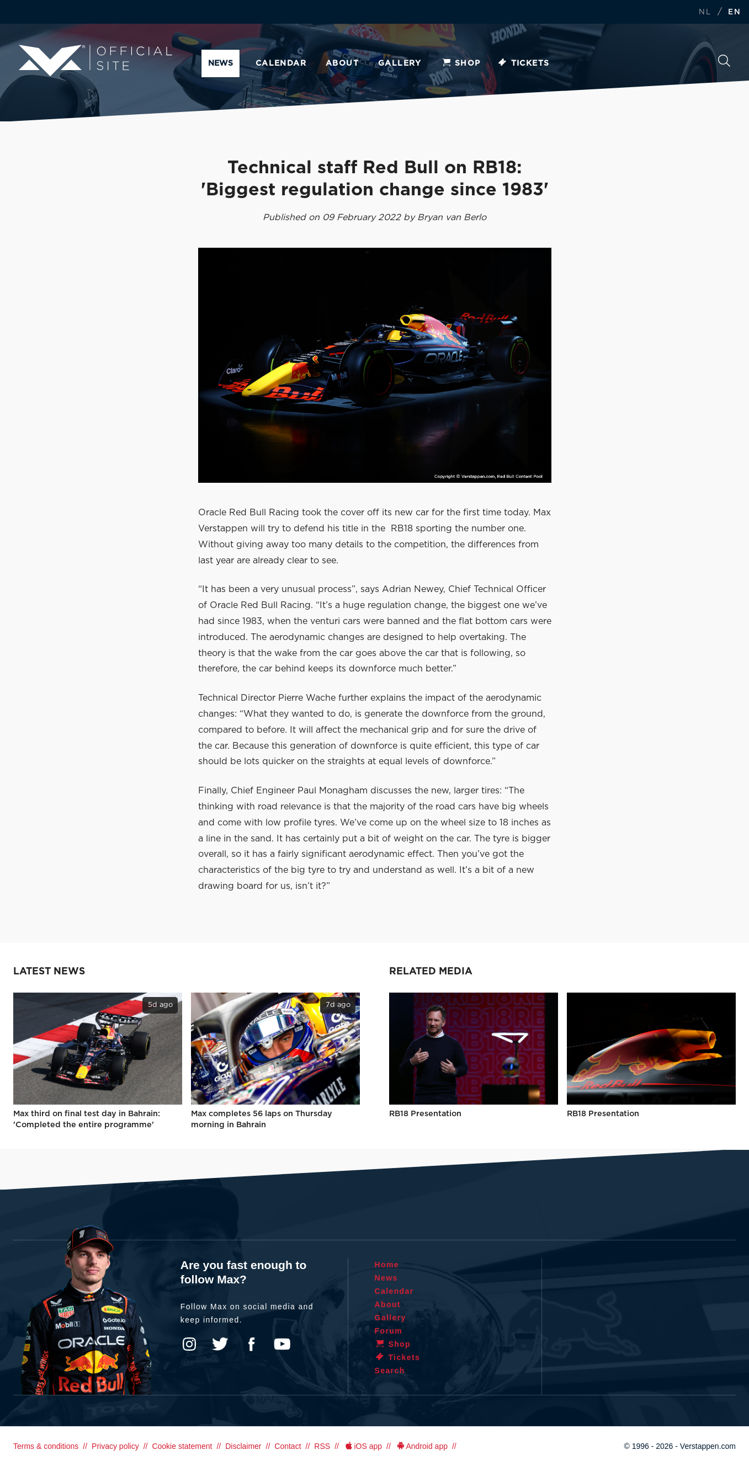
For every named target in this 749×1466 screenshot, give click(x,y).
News (220, 63)
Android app (421, 1446)
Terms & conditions (45, 1446)
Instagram (189, 1344)
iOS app (362, 1446)
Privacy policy (115, 1446)
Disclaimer (243, 1446)
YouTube (282, 1344)
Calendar (281, 63)
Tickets (523, 63)
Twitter (220, 1344)
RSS (322, 1446)
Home (387, 1264)
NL (705, 12)
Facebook (251, 1344)
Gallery (400, 63)
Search (724, 61)
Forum (389, 1330)
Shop (461, 63)
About (342, 63)
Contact (287, 1446)
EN (734, 12)
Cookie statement (182, 1446)
